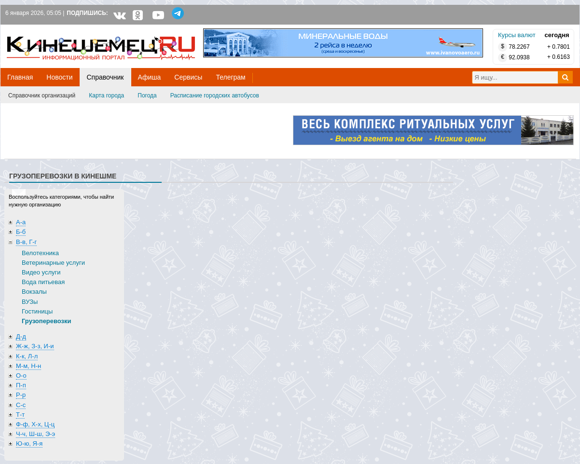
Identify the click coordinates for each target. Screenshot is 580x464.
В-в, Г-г (26, 242)
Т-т (20, 414)
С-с (21, 405)
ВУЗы (30, 301)
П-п (21, 385)
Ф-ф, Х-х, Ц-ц (35, 424)
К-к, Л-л (27, 356)
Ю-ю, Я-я (29, 443)
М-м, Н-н (28, 365)
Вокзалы (34, 291)
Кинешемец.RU (42, 30)
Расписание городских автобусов (214, 95)
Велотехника (40, 253)
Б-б (21, 231)
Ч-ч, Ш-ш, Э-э (35, 433)
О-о (21, 375)
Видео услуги (41, 272)
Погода (147, 95)
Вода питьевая (43, 282)
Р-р (21, 394)
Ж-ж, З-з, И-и (35, 346)
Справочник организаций (41, 95)
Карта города (106, 95)
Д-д (21, 336)
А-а (21, 222)
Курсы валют (517, 35)
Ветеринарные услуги (53, 262)
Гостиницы (37, 311)
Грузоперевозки (46, 321)
